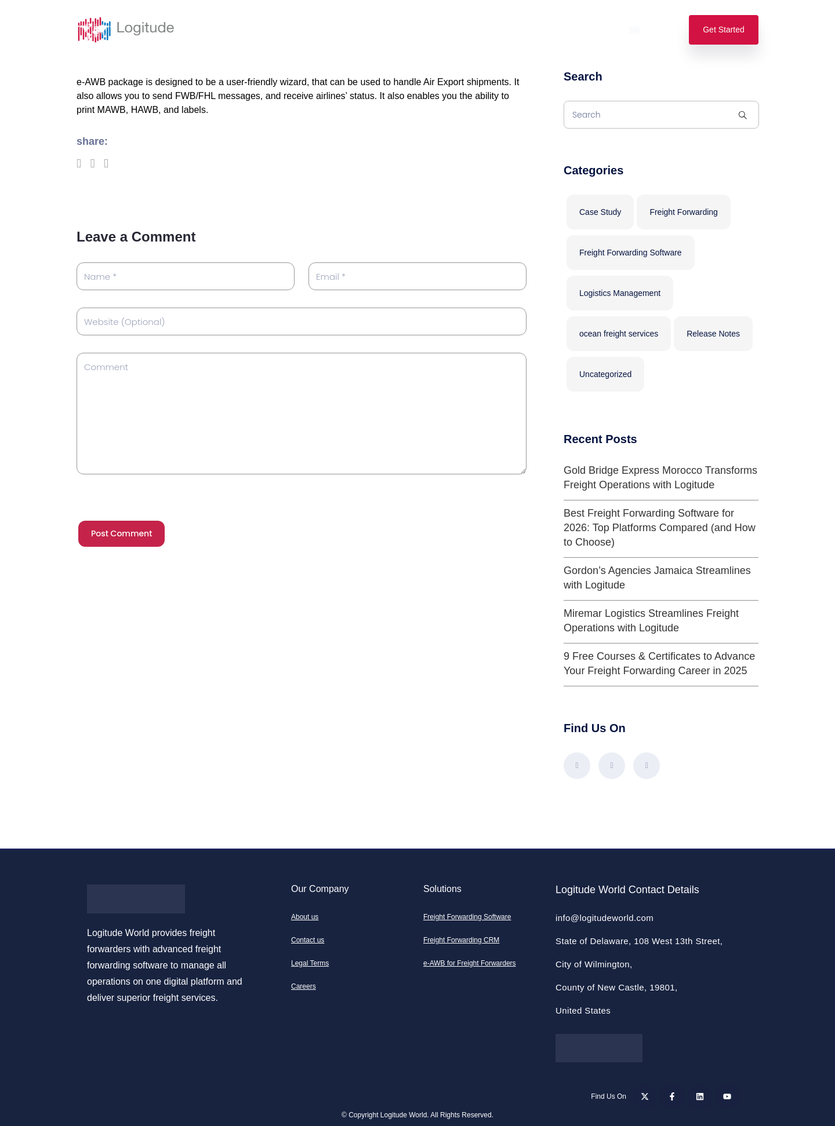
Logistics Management (619, 293)
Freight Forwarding (683, 212)
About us (304, 917)
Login (593, 30)
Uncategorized (605, 374)
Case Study (600, 212)
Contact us (307, 940)
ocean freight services (618, 333)
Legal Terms (310, 963)
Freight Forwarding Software (630, 252)
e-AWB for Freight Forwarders (469, 963)
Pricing (338, 30)
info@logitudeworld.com (605, 918)
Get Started (724, 29)
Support (540, 30)
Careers (303, 986)
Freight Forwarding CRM (461, 940)
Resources (478, 30)
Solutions (220, 30)
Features (281, 30)
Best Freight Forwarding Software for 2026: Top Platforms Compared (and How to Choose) (660, 527)
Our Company (404, 30)
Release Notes (713, 333)
